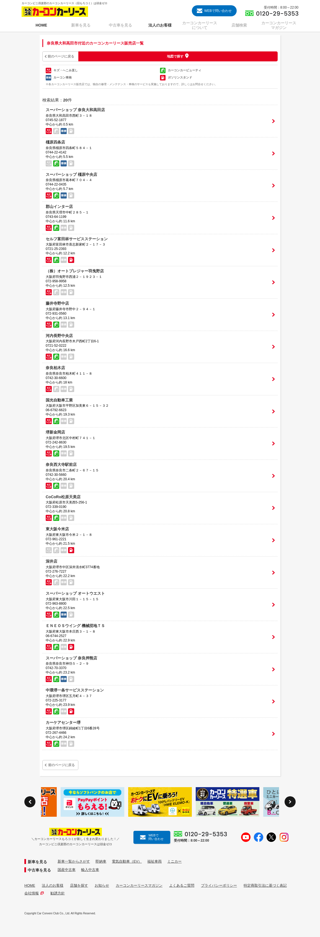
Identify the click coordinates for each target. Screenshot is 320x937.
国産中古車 (67, 870)
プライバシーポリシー (219, 885)
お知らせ (102, 885)
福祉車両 (154, 861)
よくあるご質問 (181, 885)
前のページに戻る (61, 56)
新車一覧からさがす (74, 861)
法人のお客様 (52, 885)
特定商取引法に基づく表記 (265, 885)
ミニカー (174, 861)
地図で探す (175, 56)
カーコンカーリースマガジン (139, 885)
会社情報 (34, 893)
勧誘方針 (57, 893)
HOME (29, 885)
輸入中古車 (90, 870)
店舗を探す (79, 885)
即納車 (101, 861)
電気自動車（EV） (127, 861)
